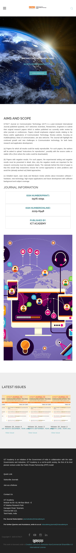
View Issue (9, 433)
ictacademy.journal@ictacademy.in (55, 524)
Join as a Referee (10, 485)
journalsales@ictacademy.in (34, 519)
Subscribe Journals (11, 480)
